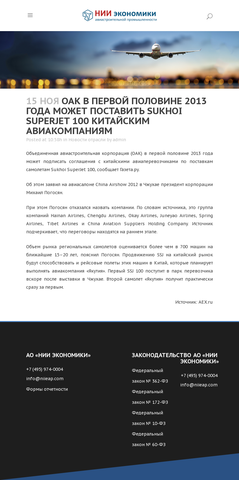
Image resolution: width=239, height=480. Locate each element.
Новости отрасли (86, 139)
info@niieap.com (44, 378)
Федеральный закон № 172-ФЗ (150, 397)
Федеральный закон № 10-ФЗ (149, 418)
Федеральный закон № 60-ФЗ (149, 439)
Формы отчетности (47, 389)
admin (119, 139)
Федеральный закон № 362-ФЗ (150, 376)
